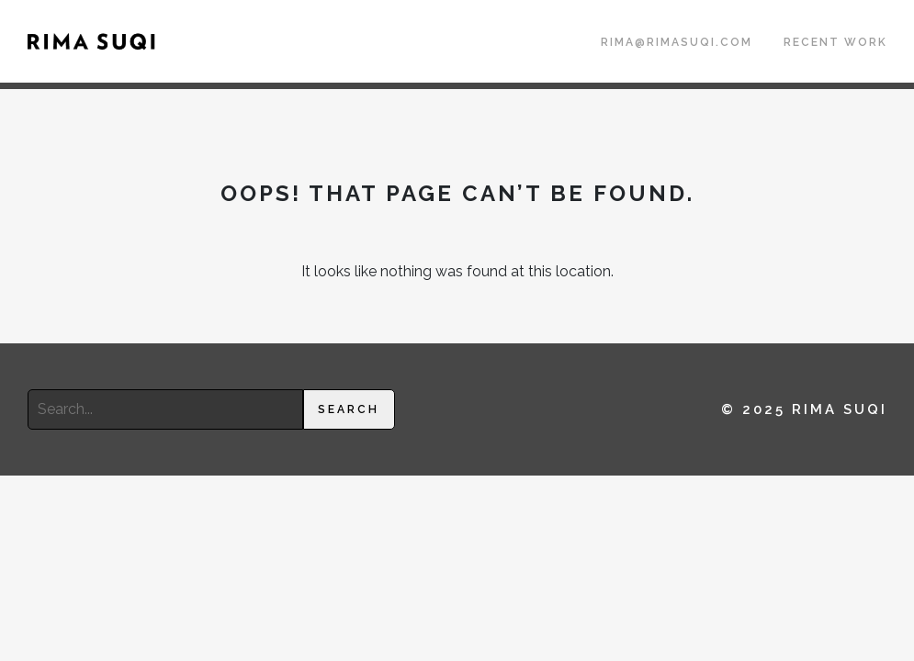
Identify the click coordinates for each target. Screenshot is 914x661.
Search (348, 409)
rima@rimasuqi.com (676, 42)
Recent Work (835, 42)
